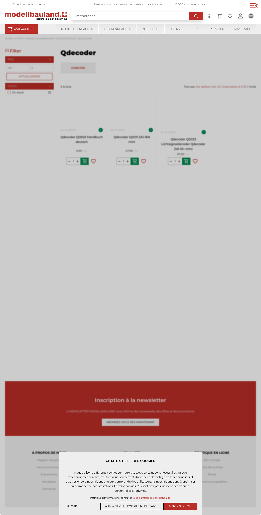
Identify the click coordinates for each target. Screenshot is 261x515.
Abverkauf (242, 29)
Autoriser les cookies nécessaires (132, 506)
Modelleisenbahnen (77, 29)
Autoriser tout (181, 506)
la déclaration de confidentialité (151, 497)
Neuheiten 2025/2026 (208, 29)
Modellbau (150, 29)
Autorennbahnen (117, 29)
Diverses (176, 29)
